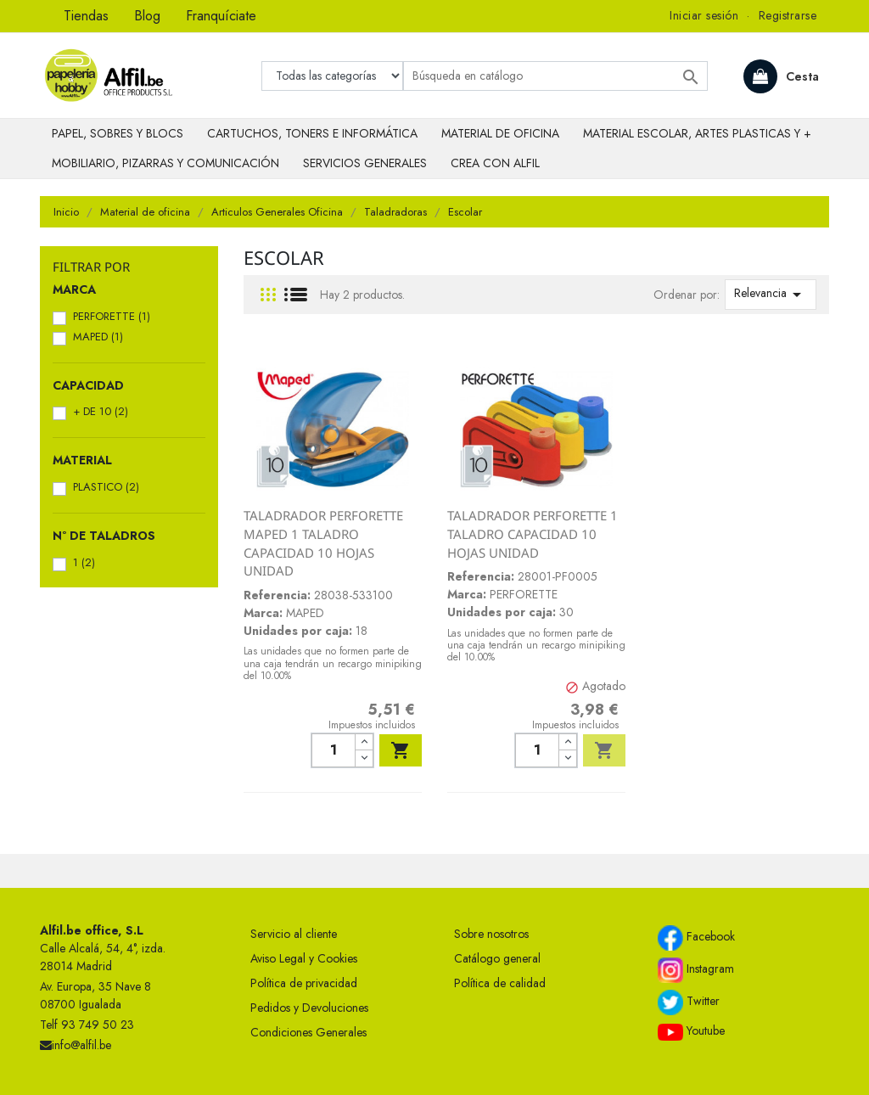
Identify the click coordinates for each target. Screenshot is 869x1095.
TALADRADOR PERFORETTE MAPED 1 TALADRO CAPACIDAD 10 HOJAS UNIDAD (323, 543)
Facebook (696, 938)
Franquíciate (221, 15)
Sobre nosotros (491, 933)
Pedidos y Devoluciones (309, 1007)
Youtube (691, 1031)
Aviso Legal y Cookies (303, 958)
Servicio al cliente (293, 933)
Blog (147, 15)
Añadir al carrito (400, 750)
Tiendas (86, 15)
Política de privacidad (303, 982)
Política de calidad (500, 982)
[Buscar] (555, 76)
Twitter (689, 1002)
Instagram (696, 970)
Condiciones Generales (308, 1032)
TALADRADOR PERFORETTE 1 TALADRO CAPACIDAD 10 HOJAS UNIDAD (532, 533)
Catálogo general (497, 958)
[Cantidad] (333, 750)
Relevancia (770, 294)
